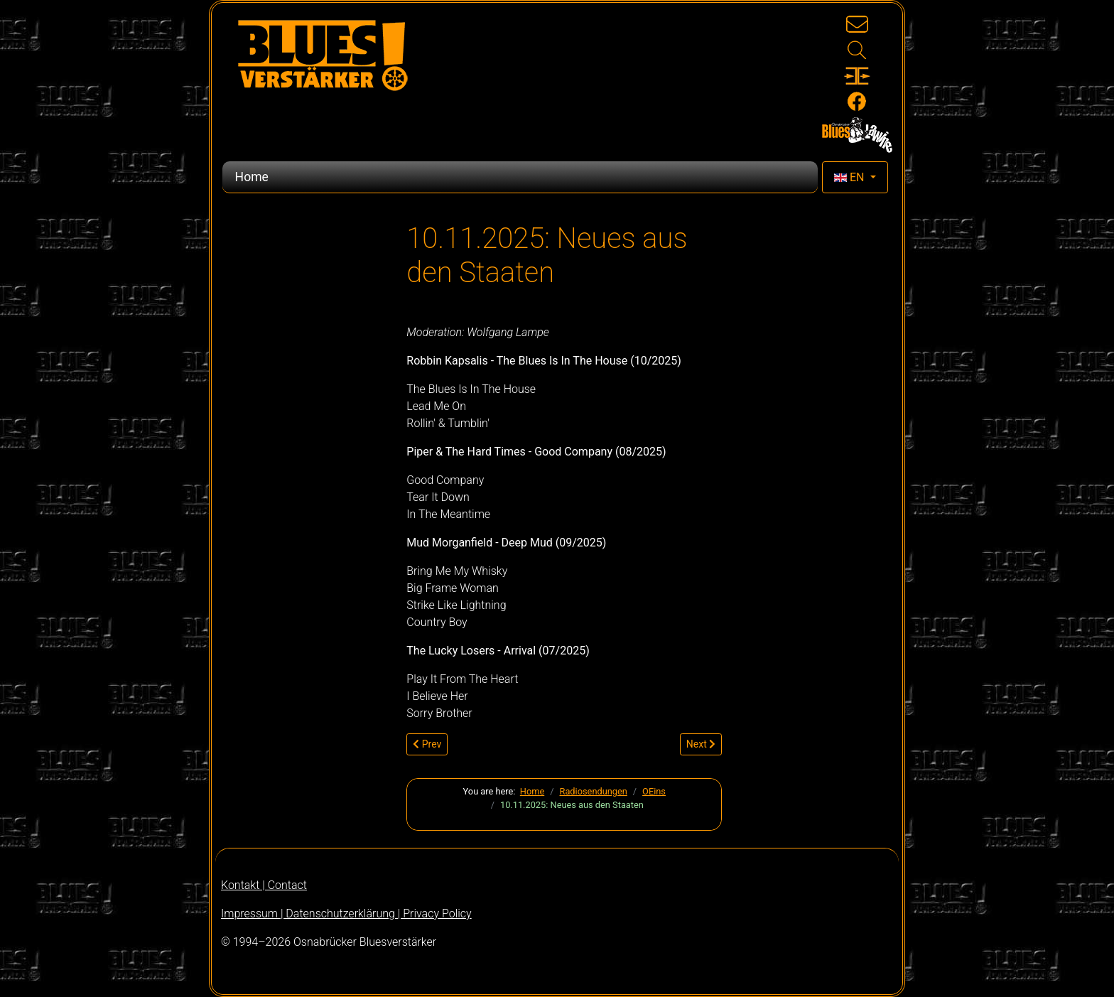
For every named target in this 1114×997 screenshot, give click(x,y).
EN (850, 177)
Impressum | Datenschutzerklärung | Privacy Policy (346, 913)
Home (252, 177)
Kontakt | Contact (264, 885)
